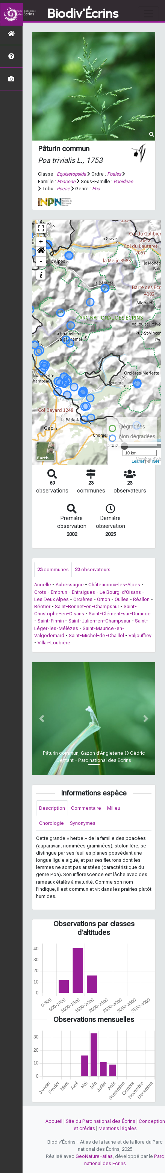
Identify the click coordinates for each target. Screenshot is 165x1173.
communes (53, 569)
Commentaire (86, 808)
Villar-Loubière (54, 642)
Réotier (42, 606)
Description (52, 808)
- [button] (41, 261)
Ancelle (42, 584)
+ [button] (41, 241)
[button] (41, 252)
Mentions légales (117, 1128)
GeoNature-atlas (94, 1156)
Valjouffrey (140, 635)
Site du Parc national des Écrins (100, 1121)
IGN (155, 461)
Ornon (103, 599)
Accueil (53, 1121)
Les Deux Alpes (51, 599)
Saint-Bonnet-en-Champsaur (87, 606)
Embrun (59, 592)
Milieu (113, 808)
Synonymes (82, 823)
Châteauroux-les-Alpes (114, 584)
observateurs (93, 569)
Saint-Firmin (51, 621)
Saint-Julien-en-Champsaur (99, 621)
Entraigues (83, 592)
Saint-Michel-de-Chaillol (96, 635)
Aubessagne (70, 584)
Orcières (82, 599)
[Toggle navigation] (148, 13)
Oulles (122, 599)
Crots (40, 592)
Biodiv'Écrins (82, 13)
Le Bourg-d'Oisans (120, 592)
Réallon (141, 599)
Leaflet (138, 461)
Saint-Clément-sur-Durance (120, 613)
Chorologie (51, 823)
